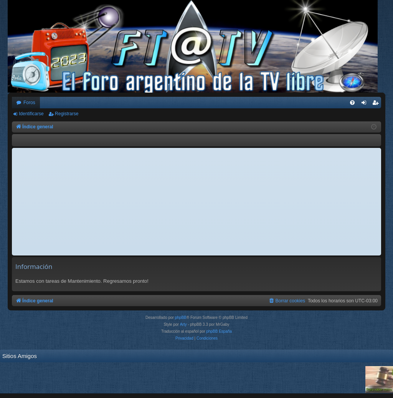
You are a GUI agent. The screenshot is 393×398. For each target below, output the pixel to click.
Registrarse (66, 113)
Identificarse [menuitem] (366, 104)
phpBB (181, 317)
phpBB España (219, 331)
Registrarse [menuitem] (377, 104)
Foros (29, 102)
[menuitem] (352, 102)
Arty (183, 324)
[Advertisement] (196, 201)
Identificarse (31, 113)
